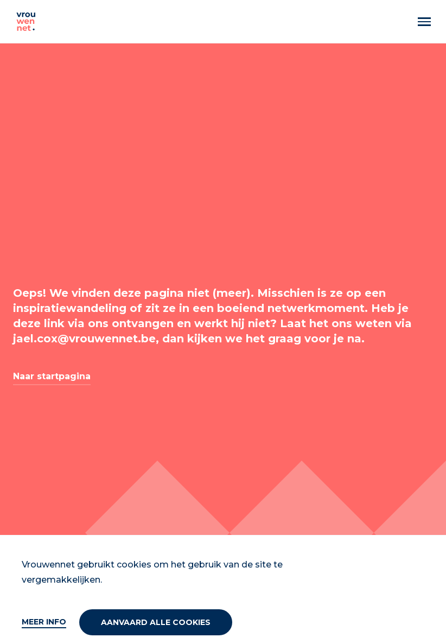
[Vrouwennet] (26, 22)
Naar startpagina (52, 376)
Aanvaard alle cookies (156, 622)
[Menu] (424, 21)
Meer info (44, 622)
